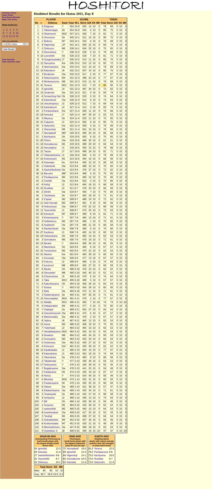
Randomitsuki (51, 228)
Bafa (46, 291)
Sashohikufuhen (52, 170)
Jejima (47, 320)
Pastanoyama (51, 383)
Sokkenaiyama (51, 295)
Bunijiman (49, 74)
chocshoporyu (51, 103)
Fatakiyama (50, 372)
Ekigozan (49, 26)
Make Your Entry (9, 19)
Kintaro (48, 287)
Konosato (49, 258)
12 (7, 36)
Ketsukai (48, 114)
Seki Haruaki (50, 203)
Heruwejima (50, 147)
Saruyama (49, 63)
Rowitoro (48, 335)
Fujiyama (49, 122)
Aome (47, 324)
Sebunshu (49, 125)
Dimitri (47, 192)
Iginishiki (48, 89)
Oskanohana (50, 236)
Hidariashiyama (52, 155)
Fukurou (48, 261)
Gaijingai (48, 309)
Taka (46, 280)
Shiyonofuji (50, 129)
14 (13, 36)
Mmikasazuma (51, 81)
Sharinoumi (50, 34)
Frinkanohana (51, 111)
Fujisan (48, 199)
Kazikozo (49, 232)
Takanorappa (51, 30)
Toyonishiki (50, 210)
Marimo (48, 254)
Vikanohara (50, 357)
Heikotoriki (49, 166)
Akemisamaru (51, 67)
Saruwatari (49, 272)
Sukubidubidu (51, 420)
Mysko (47, 269)
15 (17, 36)
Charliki (48, 181)
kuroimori (49, 265)
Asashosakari (51, 412)
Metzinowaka (51, 317)
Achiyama (49, 397)
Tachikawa (49, 195)
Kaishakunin (50, 107)
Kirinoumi (49, 346)
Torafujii (48, 416)
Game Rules (7, 15)
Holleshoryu (50, 221)
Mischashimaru (52, 427)
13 (10, 36)
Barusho (48, 173)
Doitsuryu (49, 48)
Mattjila (48, 302)
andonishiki (50, 409)
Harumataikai (51, 298)
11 (3, 36)
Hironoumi (49, 37)
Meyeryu (48, 118)
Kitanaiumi (49, 70)
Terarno (48, 85)
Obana (47, 386)
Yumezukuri (50, 250)
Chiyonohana (51, 276)
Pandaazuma (51, 177)
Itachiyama (49, 136)
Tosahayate (50, 394)
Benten (48, 243)
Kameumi (49, 214)
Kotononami (50, 159)
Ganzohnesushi (52, 313)
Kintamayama (51, 217)
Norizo (47, 375)
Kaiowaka (49, 162)
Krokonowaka (51, 423)
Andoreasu (49, 342)
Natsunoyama (51, 78)
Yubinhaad (49, 328)
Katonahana (50, 353)
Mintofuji (48, 379)
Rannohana (50, 52)
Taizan (47, 151)
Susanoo (48, 405)
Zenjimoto (49, 92)
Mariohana (49, 247)
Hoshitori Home (9, 13)
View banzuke (8, 59)
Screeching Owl (52, 96)
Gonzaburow (50, 144)
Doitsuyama (50, 364)
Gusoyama (49, 339)
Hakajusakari (51, 306)
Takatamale (50, 361)
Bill (45, 401)
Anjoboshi (49, 225)
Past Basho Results (11, 17)
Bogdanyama (51, 368)
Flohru (47, 140)
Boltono (48, 41)
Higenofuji (49, 45)
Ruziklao (48, 188)
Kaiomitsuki (50, 100)
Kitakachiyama (51, 390)
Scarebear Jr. (51, 431)
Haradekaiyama (52, 331)
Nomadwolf (50, 133)
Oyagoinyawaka (52, 59)
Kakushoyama (51, 284)
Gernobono (50, 239)
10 (17, 33)
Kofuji (47, 184)
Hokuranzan (50, 206)
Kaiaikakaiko (50, 350)
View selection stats (11, 62)
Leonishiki (49, 56)
